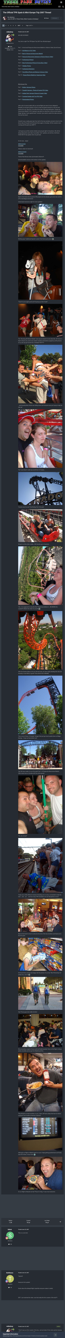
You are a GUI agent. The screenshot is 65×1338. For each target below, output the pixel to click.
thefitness (9, 1273)
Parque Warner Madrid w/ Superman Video (34, 75)
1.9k (10, 1244)
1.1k (10, 1287)
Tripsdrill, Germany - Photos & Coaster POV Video (35, 90)
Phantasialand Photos (28, 99)
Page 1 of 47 (29, 25)
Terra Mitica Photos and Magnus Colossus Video (35, 72)
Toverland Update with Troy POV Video (32, 96)
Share (46, 18)
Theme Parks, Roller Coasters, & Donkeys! (27, 19)
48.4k (10, 46)
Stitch (10, 1230)
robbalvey (11, 17)
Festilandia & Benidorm (28, 69)
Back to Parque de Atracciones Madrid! (32, 53)
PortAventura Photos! (28, 59)
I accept (57, 1335)
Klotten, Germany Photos (28, 87)
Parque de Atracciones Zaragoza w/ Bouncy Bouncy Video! (37, 56)
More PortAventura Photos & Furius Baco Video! (34, 63)
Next (19, 25)
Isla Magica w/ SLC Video (29, 50)
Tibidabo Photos (26, 66)
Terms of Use (6, 1335)
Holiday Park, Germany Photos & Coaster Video (34, 93)
